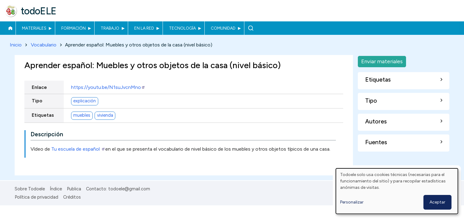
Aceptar (437, 202)
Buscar (250, 28)
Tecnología (182, 28)
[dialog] (397, 191)
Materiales (34, 28)
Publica (74, 189)
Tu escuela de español (78, 149)
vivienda (105, 115)
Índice (56, 189)
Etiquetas (43, 115)
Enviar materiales (382, 61)
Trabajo (110, 28)
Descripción (47, 134)
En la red (144, 28)
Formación (73, 28)
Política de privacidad (36, 197)
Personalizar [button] (352, 202)
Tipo (37, 101)
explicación (84, 101)
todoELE (38, 11)
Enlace (39, 87)
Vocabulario (43, 45)
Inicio (10, 28)
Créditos (72, 197)
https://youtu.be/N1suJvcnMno (108, 87)
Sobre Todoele (30, 189)
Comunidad (223, 28)
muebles (81, 115)
